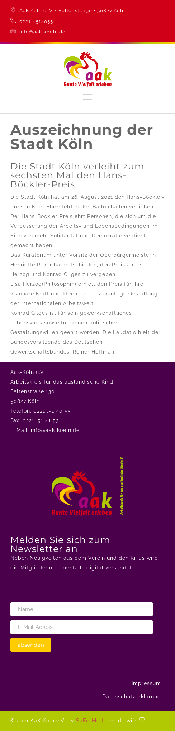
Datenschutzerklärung (131, 696)
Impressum (146, 683)
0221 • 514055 (36, 21)
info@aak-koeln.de (42, 31)
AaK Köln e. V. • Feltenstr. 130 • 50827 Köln (72, 10)
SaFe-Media (92, 720)
